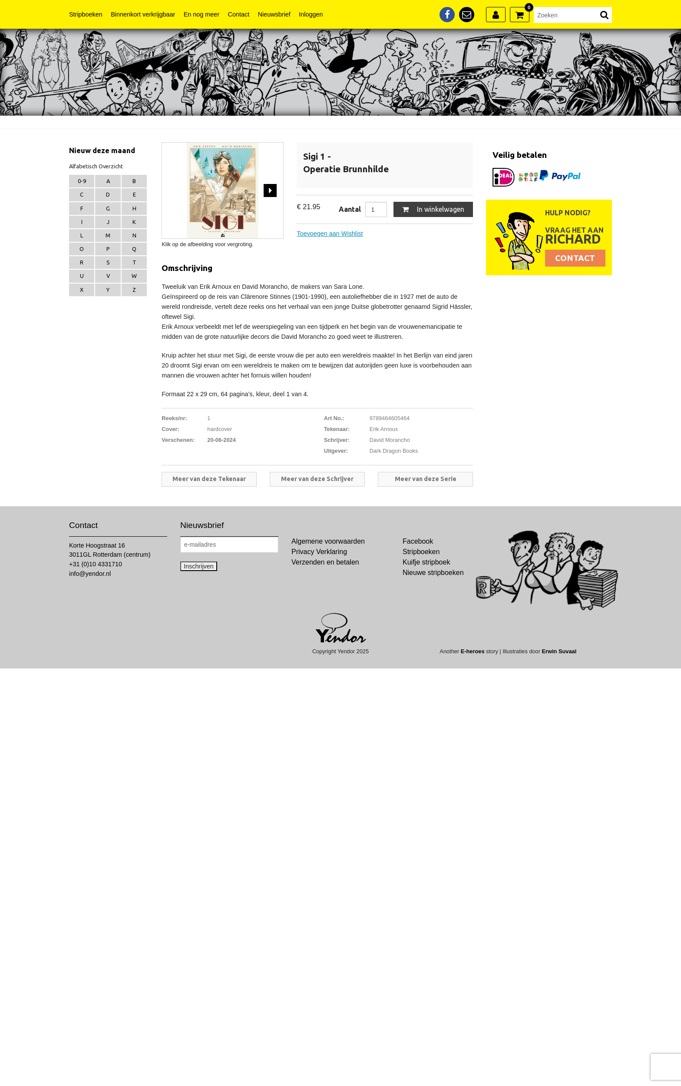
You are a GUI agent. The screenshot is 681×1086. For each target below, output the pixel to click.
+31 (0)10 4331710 (95, 564)
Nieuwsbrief (274, 14)
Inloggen (311, 14)
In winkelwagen (433, 209)
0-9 (82, 181)
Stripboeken (85, 14)
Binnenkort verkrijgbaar (143, 14)
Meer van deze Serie (425, 478)
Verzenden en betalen (325, 562)
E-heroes (473, 651)
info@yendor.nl (90, 573)
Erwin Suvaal (559, 651)
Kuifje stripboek (426, 562)
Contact (239, 14)
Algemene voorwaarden (328, 541)
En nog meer (201, 14)
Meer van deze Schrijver (317, 478)
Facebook (418, 541)
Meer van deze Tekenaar (209, 478)
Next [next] (270, 190)
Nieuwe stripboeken (433, 572)
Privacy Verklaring (319, 551)
